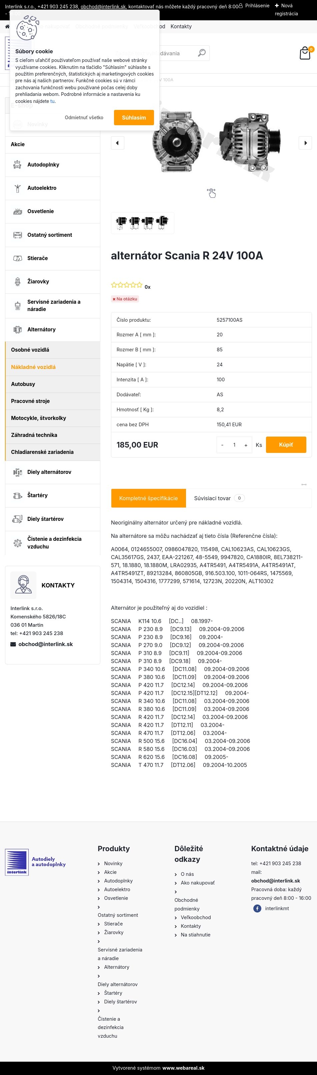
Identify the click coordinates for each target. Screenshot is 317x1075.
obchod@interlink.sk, (104, 6)
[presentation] (117, 143)
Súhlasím (134, 117)
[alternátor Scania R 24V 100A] (211, 142)
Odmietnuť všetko (84, 117)
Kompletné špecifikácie (148, 498)
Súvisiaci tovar (219, 498)
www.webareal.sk (183, 1068)
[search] (202, 55)
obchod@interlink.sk (45, 644)
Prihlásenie (257, 5)
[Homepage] (7, 26)
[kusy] (234, 445)
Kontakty (181, 26)
